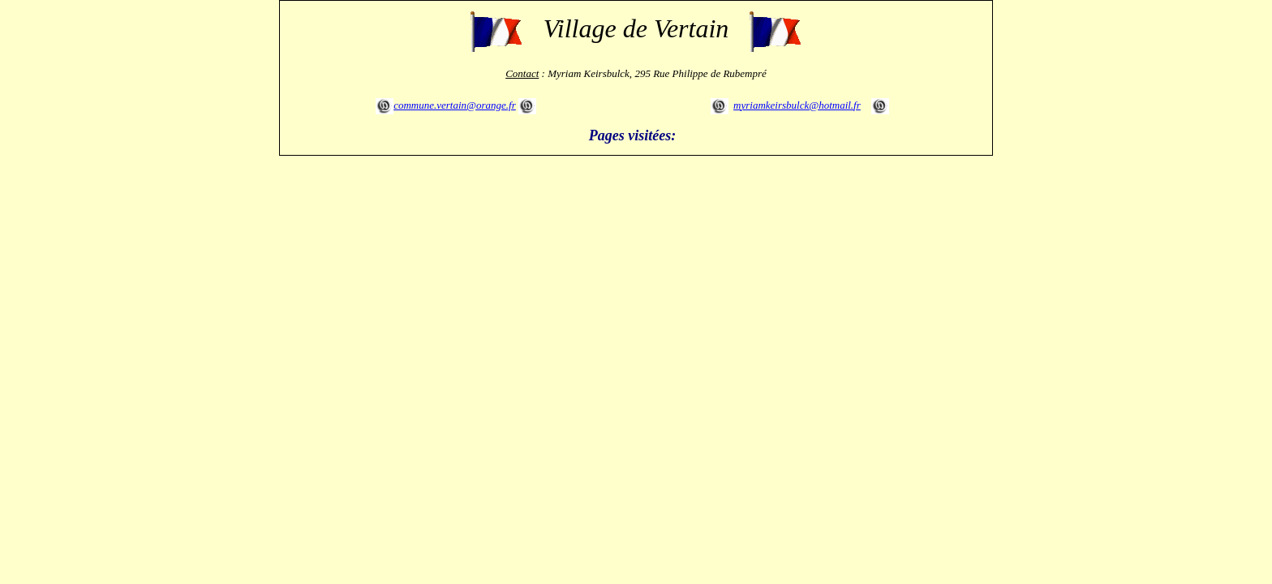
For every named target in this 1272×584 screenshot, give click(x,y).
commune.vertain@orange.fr (454, 105)
